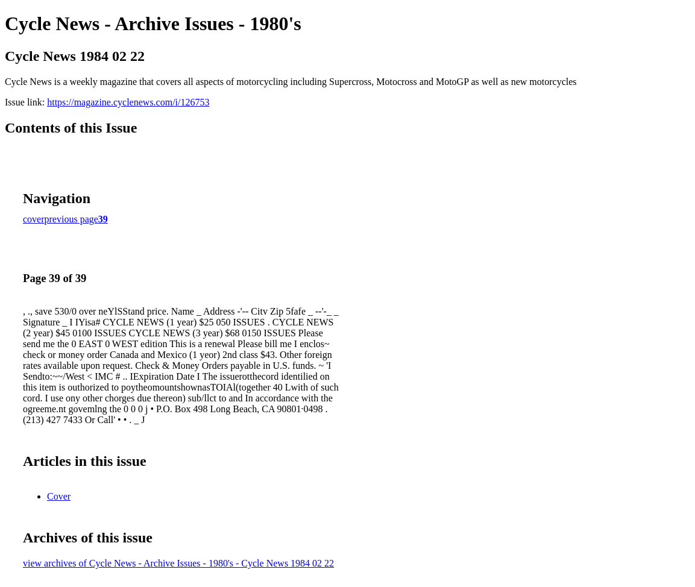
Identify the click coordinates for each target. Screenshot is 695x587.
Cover (59, 496)
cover (34, 219)
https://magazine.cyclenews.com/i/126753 (128, 102)
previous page (71, 219)
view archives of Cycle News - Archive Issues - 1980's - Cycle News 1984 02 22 (178, 563)
